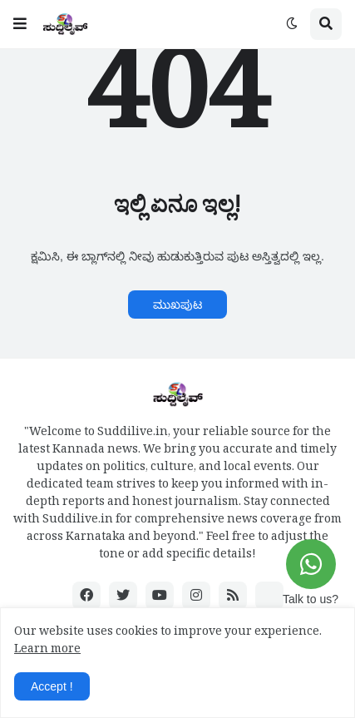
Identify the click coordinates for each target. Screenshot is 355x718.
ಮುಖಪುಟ (177, 304)
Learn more (47, 651)
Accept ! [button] (52, 686)
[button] (20, 24)
